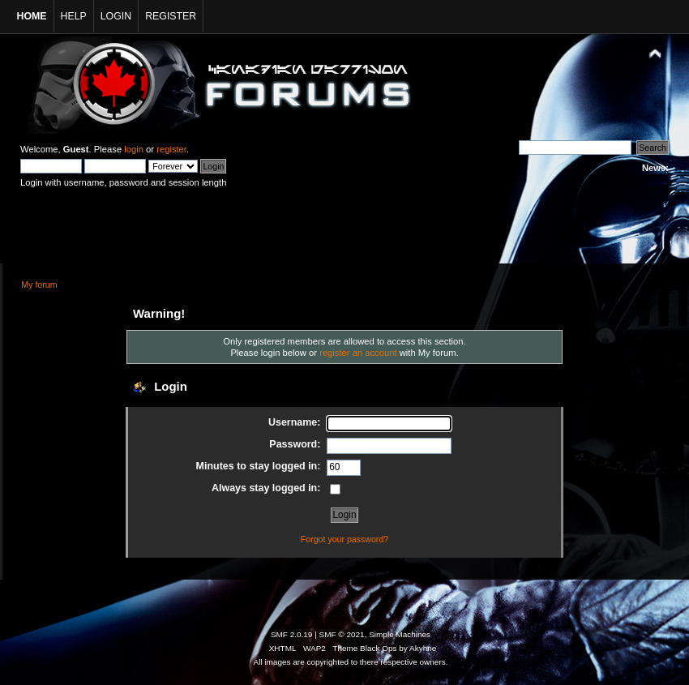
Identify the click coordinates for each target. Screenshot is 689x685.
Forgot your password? (344, 539)
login (133, 149)
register (171, 149)
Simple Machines (399, 634)
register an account (357, 352)
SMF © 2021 (342, 634)
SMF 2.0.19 (292, 634)
